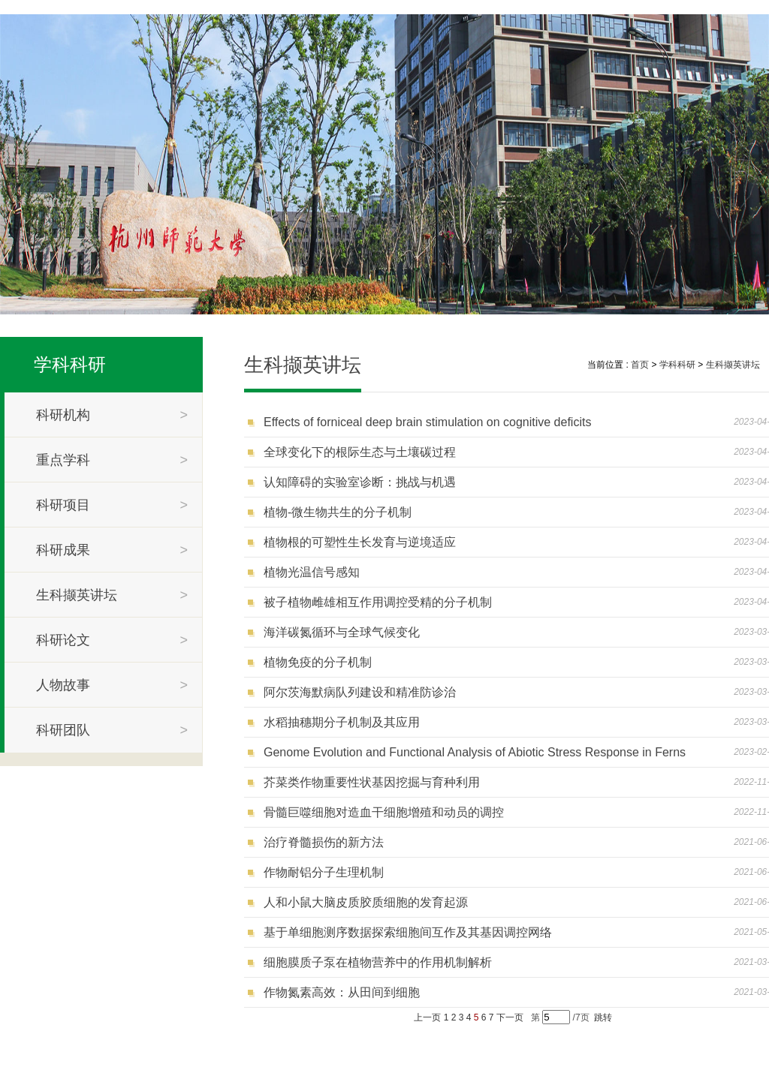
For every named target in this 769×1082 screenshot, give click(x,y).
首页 (640, 364)
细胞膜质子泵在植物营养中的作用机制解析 (378, 962)
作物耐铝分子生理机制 (324, 872)
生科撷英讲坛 (733, 364)
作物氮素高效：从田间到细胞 (342, 992)
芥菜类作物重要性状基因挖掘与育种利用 (372, 782)
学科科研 (70, 364)
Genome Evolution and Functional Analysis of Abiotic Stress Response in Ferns (475, 752)
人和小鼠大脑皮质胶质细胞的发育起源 (366, 902)
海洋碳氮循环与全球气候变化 (342, 632)
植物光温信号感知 (312, 572)
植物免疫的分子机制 (318, 662)
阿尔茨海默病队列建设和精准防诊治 (360, 692)
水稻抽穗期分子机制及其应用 (342, 722)
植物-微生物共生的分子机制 (338, 512)
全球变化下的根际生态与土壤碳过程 (360, 452)
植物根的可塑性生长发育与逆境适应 (360, 542)
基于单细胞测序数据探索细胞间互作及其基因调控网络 (408, 932)
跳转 (603, 1017)
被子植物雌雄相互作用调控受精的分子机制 (378, 602)
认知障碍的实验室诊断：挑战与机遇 (360, 482)
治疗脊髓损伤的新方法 (324, 842)
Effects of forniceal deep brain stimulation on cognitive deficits (427, 422)
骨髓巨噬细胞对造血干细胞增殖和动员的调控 (384, 812)
